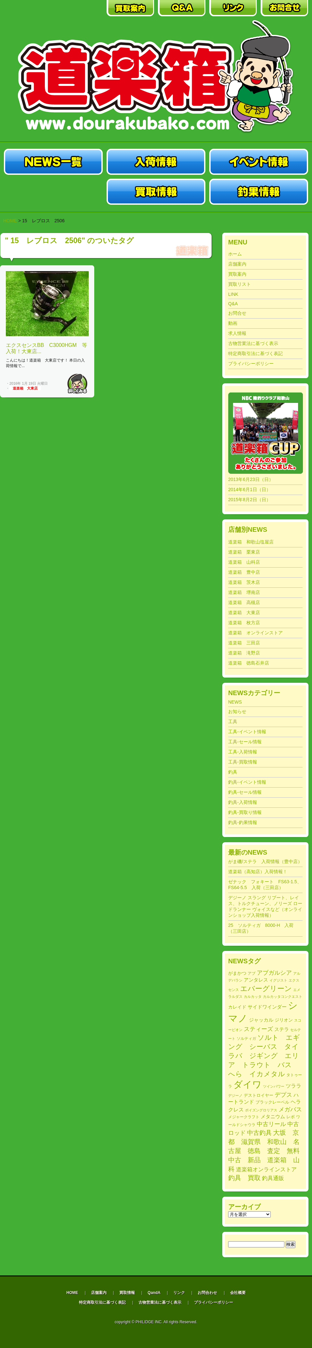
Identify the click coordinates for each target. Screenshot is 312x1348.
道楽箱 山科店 (244, 562)
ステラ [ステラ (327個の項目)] (281, 1029)
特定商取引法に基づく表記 (255, 353)
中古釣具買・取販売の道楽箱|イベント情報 (258, 162)
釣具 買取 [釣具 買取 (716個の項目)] (244, 1177)
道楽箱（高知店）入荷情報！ (257, 871)
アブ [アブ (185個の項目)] (251, 973)
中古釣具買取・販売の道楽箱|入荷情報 (156, 162)
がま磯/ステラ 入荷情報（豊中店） (265, 861)
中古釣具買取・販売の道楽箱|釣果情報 (258, 192)
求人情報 (237, 333)
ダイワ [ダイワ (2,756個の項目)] (247, 1084)
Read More (77, 383)
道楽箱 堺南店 (244, 592)
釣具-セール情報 (245, 792)
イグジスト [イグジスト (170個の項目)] (278, 980)
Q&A (233, 303)
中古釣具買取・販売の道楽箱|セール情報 (53, 192)
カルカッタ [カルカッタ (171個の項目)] (253, 996)
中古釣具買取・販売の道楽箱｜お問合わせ (284, 8)
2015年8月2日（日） (249, 499)
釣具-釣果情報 (242, 822)
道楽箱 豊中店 (244, 572)
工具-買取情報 (242, 761)
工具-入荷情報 (242, 751)
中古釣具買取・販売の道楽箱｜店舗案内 (79, 8)
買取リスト (239, 284)
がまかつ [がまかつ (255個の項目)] (237, 973)
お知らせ (237, 711)
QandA (154, 1292)
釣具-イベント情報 (247, 782)
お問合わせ (207, 1292)
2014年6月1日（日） (249, 489)
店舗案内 (237, 264)
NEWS (235, 702)
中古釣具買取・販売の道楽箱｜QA (181, 8)
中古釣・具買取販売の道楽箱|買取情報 (156, 192)
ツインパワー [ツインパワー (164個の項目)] (273, 1086)
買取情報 (127, 1292)
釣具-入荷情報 (242, 802)
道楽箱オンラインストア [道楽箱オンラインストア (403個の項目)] (266, 1169)
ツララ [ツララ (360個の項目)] (293, 1086)
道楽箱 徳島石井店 (248, 663)
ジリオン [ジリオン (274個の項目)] (284, 1020)
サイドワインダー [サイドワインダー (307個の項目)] (267, 1007)
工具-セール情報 (245, 741)
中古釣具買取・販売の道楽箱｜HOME (27, 8)
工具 (232, 721)
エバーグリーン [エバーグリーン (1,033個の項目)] (266, 988)
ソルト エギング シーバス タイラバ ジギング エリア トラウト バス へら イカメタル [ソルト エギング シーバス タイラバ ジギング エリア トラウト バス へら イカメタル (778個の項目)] (264, 1056)
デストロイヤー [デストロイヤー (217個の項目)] (258, 1095)
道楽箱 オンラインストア (255, 632)
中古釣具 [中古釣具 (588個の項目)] (259, 1132)
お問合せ (237, 313)
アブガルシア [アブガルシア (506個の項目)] (274, 973)
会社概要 (238, 1292)
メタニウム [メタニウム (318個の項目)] (273, 1116)
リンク (179, 1292)
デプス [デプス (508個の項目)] (283, 1095)
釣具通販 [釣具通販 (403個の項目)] (273, 1178)
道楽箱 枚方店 (244, 622)
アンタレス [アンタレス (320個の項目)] (256, 980)
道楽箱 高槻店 (244, 602)
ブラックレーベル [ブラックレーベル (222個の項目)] (272, 1102)
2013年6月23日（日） (250, 479)
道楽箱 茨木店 (244, 582)
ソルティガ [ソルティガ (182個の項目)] (246, 1038)
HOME (10, 220)
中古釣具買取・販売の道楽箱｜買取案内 (130, 8)
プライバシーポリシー (251, 363)
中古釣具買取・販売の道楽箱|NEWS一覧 (53, 162)
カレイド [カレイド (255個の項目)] (237, 1007)
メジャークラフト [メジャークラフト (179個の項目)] (243, 1117)
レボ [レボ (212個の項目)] (290, 1117)
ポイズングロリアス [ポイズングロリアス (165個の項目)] (261, 1110)
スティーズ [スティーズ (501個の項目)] (258, 1029)
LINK (233, 294)
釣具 (232, 772)
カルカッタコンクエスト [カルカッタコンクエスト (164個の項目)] (282, 996)
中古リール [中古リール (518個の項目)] (271, 1124)
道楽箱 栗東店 (244, 552)
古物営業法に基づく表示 (253, 343)
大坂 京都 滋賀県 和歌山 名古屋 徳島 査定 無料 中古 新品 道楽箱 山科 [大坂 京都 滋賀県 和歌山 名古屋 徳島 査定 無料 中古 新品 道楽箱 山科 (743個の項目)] (267, 1151)
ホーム (235, 253)
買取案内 (237, 274)
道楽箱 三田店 (244, 642)
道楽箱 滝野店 (244, 652)
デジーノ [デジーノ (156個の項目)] (235, 1095)
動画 (232, 323)
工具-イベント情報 (247, 731)
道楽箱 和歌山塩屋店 (251, 541)
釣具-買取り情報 (245, 812)
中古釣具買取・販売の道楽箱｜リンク (233, 8)
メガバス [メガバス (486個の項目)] (290, 1109)
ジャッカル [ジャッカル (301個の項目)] (261, 1020)
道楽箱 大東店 (25, 388)
